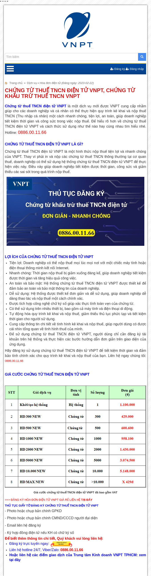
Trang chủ (15, 83)
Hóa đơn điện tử (50, 83)
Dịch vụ (32, 83)
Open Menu (10, 69)
